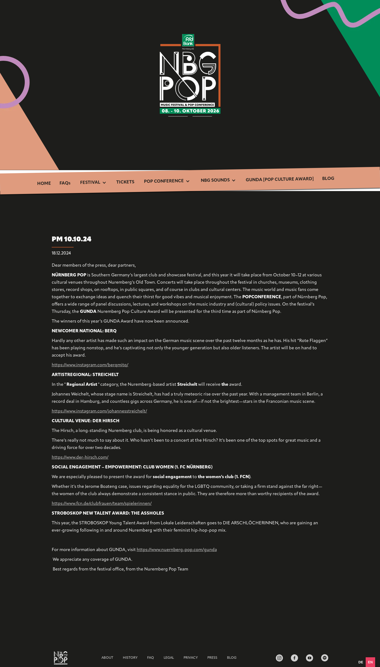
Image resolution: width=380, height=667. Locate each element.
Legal (169, 658)
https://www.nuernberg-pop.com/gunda (177, 550)
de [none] (360, 662)
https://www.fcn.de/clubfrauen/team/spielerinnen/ (102, 503)
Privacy (191, 658)
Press (212, 658)
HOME (44, 183)
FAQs (64, 183)
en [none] (370, 662)
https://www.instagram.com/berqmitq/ (90, 365)
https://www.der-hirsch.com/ (80, 457)
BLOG (328, 178)
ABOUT (107, 658)
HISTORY (130, 658)
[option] (360, 662)
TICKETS (125, 182)
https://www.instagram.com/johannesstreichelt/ (99, 411)
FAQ (150, 658)
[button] (93, 183)
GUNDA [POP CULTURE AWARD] (280, 180)
